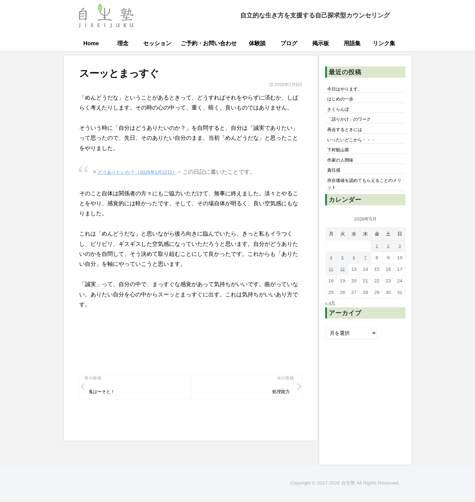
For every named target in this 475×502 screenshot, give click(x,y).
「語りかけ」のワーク (353, 124)
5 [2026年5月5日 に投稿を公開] (342, 272)
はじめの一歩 (343, 101)
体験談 (257, 43)
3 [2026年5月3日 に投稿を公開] (399, 260)
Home (91, 43)
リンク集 (384, 43)
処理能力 (279, 393)
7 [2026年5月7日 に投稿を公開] (365, 272)
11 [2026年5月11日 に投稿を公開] (331, 283)
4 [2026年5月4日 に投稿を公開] (331, 272)
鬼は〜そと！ (104, 393)
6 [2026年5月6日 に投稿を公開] (354, 272)
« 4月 (331, 317)
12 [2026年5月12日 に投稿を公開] (342, 283)
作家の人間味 (343, 170)
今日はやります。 (348, 89)
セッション (157, 43)
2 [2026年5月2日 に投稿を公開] (388, 260)
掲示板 (320, 43)
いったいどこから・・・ (355, 147)
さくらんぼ (340, 112)
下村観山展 (340, 158)
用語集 (352, 43)
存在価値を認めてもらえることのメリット (365, 197)
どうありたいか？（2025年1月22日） (145, 172)
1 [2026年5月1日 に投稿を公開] (377, 260)
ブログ (288, 43)
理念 (122, 43)
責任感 (335, 181)
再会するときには (348, 135)
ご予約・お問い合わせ (209, 43)
